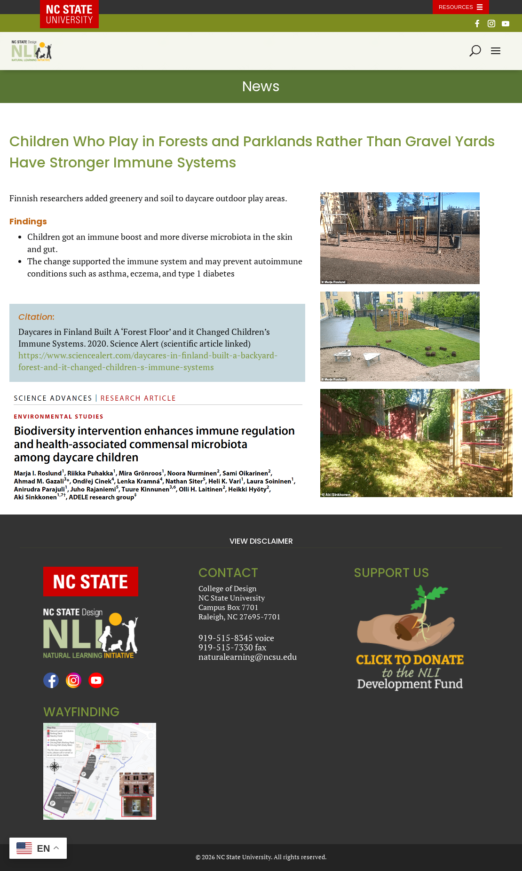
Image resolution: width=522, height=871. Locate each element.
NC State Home (76, 7)
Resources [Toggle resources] (456, 7)
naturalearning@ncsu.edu (247, 656)
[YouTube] (505, 26)
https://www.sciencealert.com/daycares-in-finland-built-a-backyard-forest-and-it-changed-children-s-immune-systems (148, 360)
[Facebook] (477, 26)
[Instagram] (491, 26)
